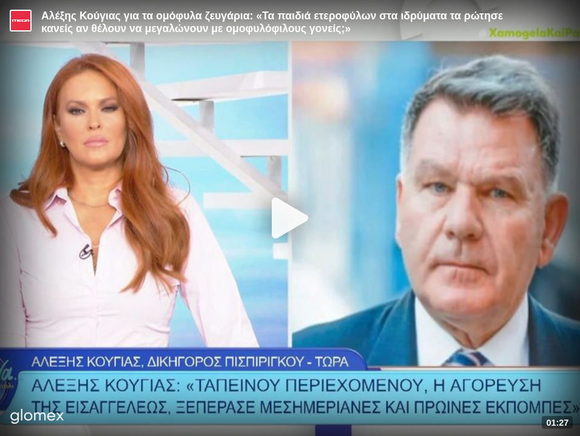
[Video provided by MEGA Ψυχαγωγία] (21, 20)
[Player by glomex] (37, 417)
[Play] (290, 218)
